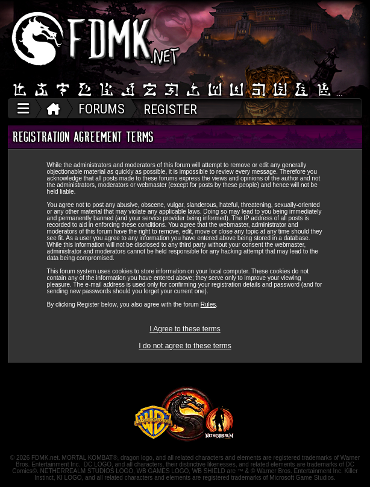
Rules (208, 304)
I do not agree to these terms (185, 346)
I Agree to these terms (184, 329)
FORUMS (101, 108)
